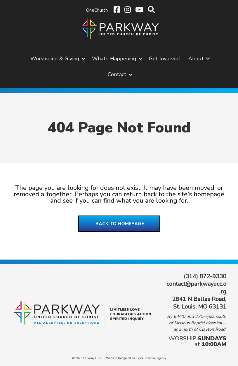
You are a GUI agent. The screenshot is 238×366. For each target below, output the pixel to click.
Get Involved (164, 58)
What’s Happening (114, 58)
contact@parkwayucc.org (196, 287)
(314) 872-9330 (205, 276)
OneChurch (97, 10)
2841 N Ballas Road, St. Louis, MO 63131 (199, 303)
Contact (117, 74)
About (196, 58)
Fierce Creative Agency (151, 358)
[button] (83, 58)
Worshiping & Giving (54, 58)
